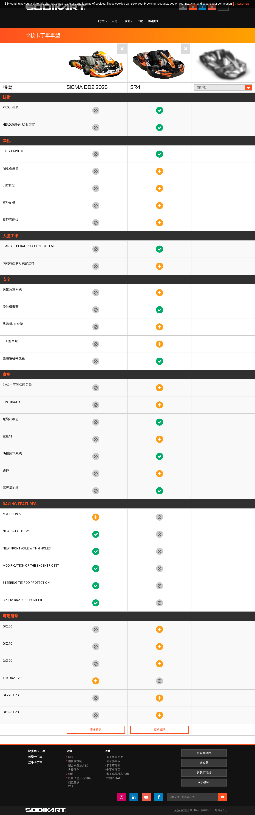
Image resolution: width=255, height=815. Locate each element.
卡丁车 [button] (102, 21)
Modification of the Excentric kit (31, 565)
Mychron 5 (12, 514)
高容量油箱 (11, 487)
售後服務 (73, 769)
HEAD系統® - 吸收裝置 (19, 124)
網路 (71, 774)
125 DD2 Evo (12, 678)
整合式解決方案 (78, 765)
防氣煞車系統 (12, 289)
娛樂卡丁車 (35, 757)
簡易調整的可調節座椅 (19, 263)
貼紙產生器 (11, 168)
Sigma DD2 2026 (87, 87)
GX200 (7, 626)
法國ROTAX (113, 778)
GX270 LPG (11, 695)
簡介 (71, 757)
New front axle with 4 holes (27, 548)
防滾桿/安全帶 (13, 324)
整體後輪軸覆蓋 (14, 358)
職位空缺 (73, 782)
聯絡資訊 (153, 21)
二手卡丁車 (35, 762)
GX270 (7, 643)
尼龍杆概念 (11, 419)
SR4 (135, 87)
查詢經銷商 (204, 753)
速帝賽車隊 (113, 761)
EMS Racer (11, 402)
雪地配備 (9, 202)
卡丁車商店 (113, 769)
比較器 (204, 763)
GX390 (7, 661)
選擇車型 (223, 87)
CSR (70, 786)
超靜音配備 (11, 219)
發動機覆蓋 (11, 307)
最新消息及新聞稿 (79, 778)
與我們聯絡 (204, 772)
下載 (140, 21)
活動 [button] (128, 21)
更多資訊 (95, 729)
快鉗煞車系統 (12, 453)
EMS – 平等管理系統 (17, 385)
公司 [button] (116, 21)
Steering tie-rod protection (26, 582)
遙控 (6, 470)
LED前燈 (9, 185)
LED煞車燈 (10, 341)
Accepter (241, 3)
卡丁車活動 (113, 765)
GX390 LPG (11, 712)
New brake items (16, 531)
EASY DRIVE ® (13, 151)
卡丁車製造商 (114, 757)
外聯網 (204, 782)
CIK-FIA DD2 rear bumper (22, 600)
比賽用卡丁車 (36, 751)
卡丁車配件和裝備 (117, 774)
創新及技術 (75, 761)
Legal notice (181, 810)
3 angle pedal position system (28, 246)
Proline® (10, 107)
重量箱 (7, 436)
